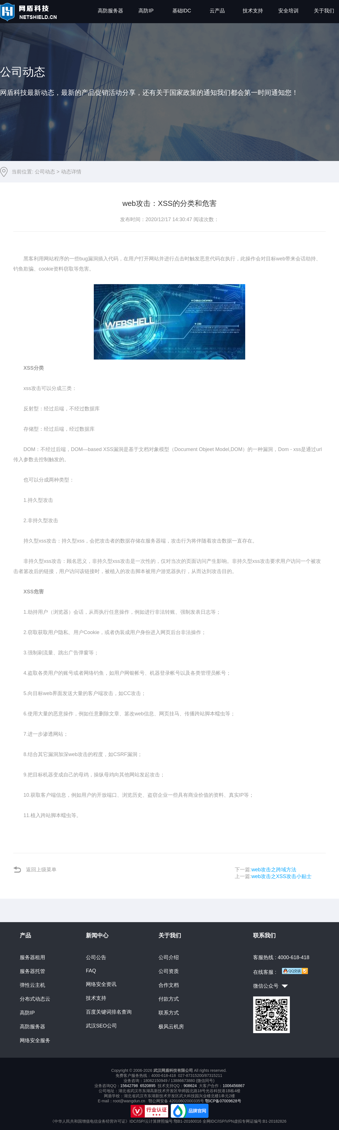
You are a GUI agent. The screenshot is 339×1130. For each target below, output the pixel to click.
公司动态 (45, 172)
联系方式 (168, 1013)
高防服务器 (110, 11)
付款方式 (168, 999)
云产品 (217, 11)
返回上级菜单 (34, 869)
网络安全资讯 (101, 984)
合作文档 (168, 985)
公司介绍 (168, 957)
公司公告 (96, 957)
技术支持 (253, 11)
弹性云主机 (32, 985)
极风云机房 (171, 1026)
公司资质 (168, 971)
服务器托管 (32, 971)
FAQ (91, 971)
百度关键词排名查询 (109, 1012)
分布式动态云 (35, 999)
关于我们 (324, 11)
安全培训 (288, 11)
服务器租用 (32, 957)
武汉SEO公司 (101, 1026)
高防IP (145, 11)
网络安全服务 (35, 1040)
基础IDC (181, 11)
